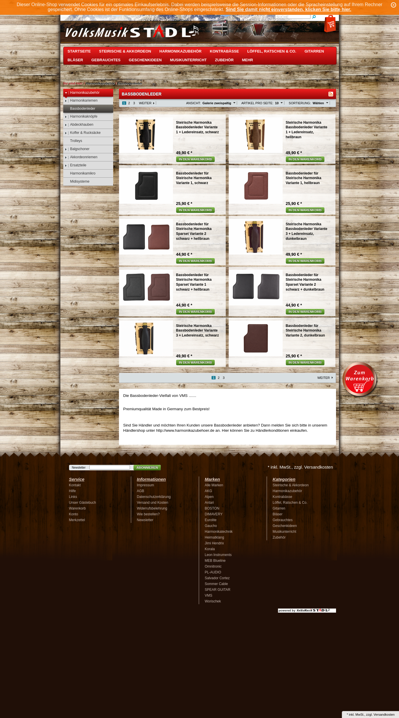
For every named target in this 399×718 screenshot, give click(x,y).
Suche (283, 17)
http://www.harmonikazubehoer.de (185, 430)
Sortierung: (300, 103)
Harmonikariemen (81, 100)
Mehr (247, 60)
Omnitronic (213, 566)
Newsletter (79, 467)
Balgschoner (77, 149)
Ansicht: (193, 103)
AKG (208, 491)
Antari (209, 503)
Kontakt (75, 485)
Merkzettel (77, 520)
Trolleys (73, 141)
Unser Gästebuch (82, 503)
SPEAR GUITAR (217, 590)
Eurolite (211, 520)
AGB (140, 491)
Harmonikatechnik (219, 532)
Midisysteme (77, 181)
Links (73, 497)
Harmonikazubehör (180, 51)
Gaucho (211, 526)
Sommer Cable (216, 584)
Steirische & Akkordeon (125, 51)
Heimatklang (214, 537)
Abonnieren (147, 467)
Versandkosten (384, 714)
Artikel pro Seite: (257, 103)
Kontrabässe (224, 51)
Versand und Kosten (152, 503)
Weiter (145, 103)
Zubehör (224, 60)
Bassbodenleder (130, 83)
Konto (73, 514)
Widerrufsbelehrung (152, 508)
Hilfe (72, 491)
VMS (208, 595)
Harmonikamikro (80, 173)
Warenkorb (77, 508)
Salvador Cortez (217, 578)
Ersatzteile (75, 165)
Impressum (145, 485)
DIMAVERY (214, 514)
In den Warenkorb (195, 159)
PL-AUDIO (213, 572)
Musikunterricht (188, 60)
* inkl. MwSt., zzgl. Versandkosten (300, 467)
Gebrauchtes (105, 60)
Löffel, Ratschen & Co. (271, 51)
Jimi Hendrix (214, 543)
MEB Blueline (215, 561)
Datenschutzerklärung (154, 497)
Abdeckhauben (79, 125)
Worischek (213, 601)
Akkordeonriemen (81, 157)
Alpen (209, 497)
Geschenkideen (145, 60)
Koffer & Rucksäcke (83, 133)
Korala (210, 549)
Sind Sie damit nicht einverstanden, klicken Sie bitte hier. (288, 9)
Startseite (79, 51)
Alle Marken (214, 485)
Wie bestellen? (148, 514)
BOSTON (212, 508)
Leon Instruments (218, 555)
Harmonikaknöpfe (81, 116)
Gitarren (314, 51)
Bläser (75, 60)
